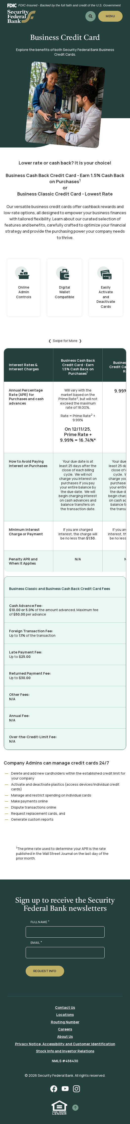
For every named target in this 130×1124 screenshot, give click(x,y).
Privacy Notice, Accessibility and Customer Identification (65, 1044)
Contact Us (65, 1007)
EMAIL (36, 943)
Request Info (44, 971)
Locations (65, 1014)
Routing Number (65, 1022)
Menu (111, 16)
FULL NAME (40, 922)
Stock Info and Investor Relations (65, 1051)
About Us (65, 1036)
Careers (65, 1029)
